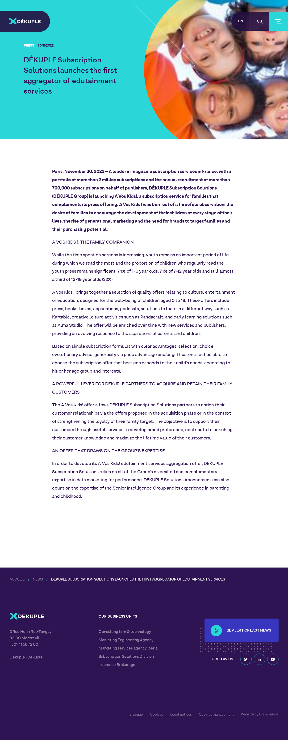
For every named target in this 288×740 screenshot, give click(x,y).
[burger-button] (278, 21)
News (38, 579)
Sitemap (136, 714)
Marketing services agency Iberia (128, 648)
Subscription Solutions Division (126, 657)
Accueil (17, 579)
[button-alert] (216, 627)
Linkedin (259, 658)
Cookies (156, 714)
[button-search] (259, 21)
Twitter (246, 658)
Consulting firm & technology (125, 632)
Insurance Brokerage (117, 665)
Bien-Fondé (269, 714)
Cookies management (216, 715)
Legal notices (181, 714)
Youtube (273, 658)
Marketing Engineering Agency (126, 640)
